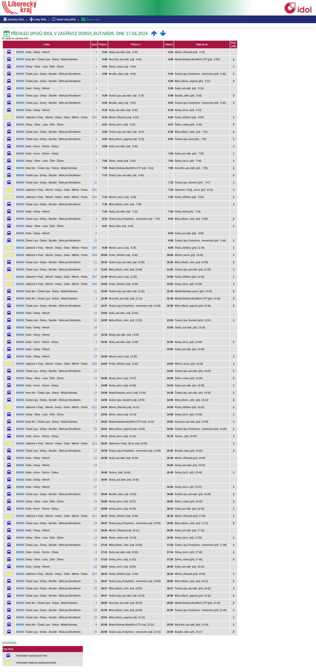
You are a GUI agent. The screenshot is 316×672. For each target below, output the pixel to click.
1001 (94, 117)
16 (95, 320)
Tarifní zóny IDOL (63, 19)
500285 (20, 146)
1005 (94, 247)
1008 (94, 363)
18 (95, 371)
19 (95, 523)
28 (95, 610)
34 (95, 617)
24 (95, 545)
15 (95, 400)
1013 (94, 443)
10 (95, 182)
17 (95, 450)
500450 (20, 59)
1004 (94, 255)
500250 (20, 73)
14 (95, 269)
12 (95, 240)
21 (95, 581)
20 (95, 429)
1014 (94, 574)
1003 (94, 197)
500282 (20, 52)
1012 (94, 516)
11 (95, 262)
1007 (94, 276)
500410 (20, 117)
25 (95, 632)
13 (95, 305)
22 (95, 356)
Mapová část (90, 19)
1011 (94, 407)
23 (95, 595)
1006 (94, 284)
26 (95, 588)
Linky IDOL (38, 19)
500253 (20, 66)
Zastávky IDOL (13, 19)
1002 (94, 189)
